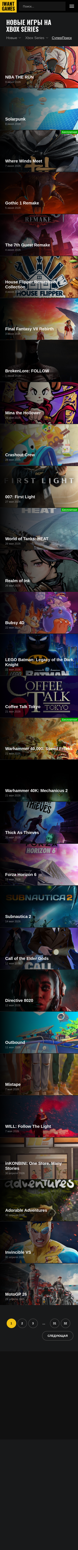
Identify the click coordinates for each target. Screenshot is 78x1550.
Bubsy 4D (14, 622)
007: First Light (20, 497)
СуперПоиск (62, 38)
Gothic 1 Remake (22, 203)
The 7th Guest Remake (27, 245)
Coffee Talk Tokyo (22, 706)
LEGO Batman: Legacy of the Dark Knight (39, 662)
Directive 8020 (19, 1000)
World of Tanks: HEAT (26, 538)
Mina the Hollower (23, 413)
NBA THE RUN (19, 77)
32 (65, 1323)
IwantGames (8, 6)
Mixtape (13, 1084)
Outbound (15, 1042)
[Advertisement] (39, 1390)
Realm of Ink (17, 580)
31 (54, 1323)
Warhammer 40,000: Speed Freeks (39, 748)
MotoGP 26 (16, 1294)
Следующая (58, 1335)
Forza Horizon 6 (20, 874)
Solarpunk (15, 119)
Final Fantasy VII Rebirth (29, 329)
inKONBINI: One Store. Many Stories (33, 1166)
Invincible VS (18, 1252)
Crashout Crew (20, 455)
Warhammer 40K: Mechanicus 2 (36, 790)
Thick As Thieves (22, 832)
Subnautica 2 (18, 916)
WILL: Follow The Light (28, 1126)
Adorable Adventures (26, 1210)
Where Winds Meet (23, 161)
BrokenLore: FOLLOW (27, 371)
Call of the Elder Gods (27, 958)
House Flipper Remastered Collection (31, 284)
